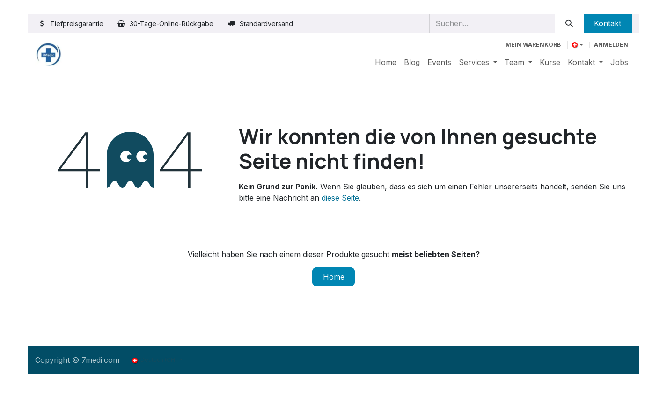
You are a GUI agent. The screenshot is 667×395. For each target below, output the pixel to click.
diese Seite (340, 197)
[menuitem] (385, 62)
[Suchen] (569, 23)
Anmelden (611, 44)
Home (333, 276)
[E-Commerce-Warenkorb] (533, 45)
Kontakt (607, 23)
